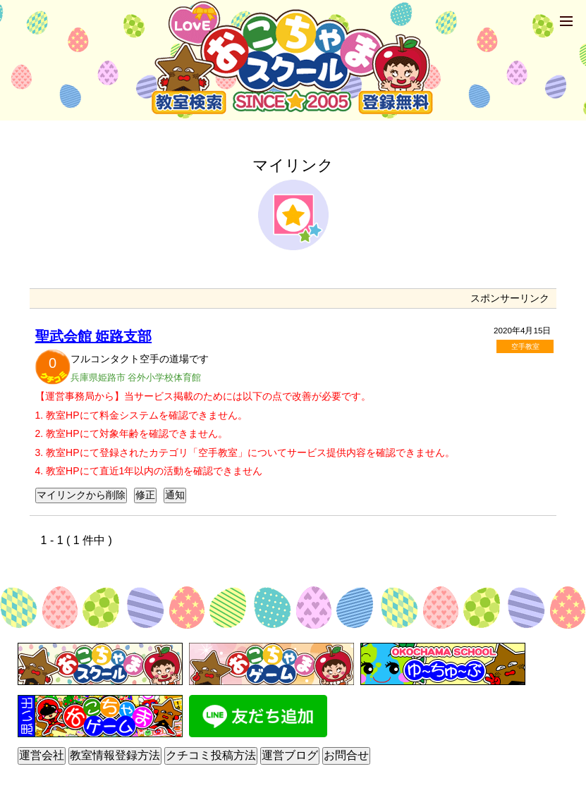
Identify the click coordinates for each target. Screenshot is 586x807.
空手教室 (525, 346)
